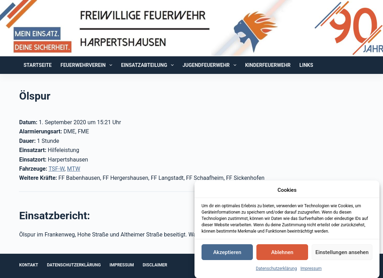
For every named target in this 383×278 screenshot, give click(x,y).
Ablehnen (282, 252)
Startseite (38, 65)
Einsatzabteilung (149, 65)
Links (306, 65)
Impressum (310, 269)
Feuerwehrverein (87, 65)
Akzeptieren (227, 252)
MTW (73, 168)
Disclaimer (155, 265)
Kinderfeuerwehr (268, 65)
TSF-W (56, 168)
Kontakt (28, 265)
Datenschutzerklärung (276, 269)
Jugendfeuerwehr (211, 65)
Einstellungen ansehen (342, 252)
